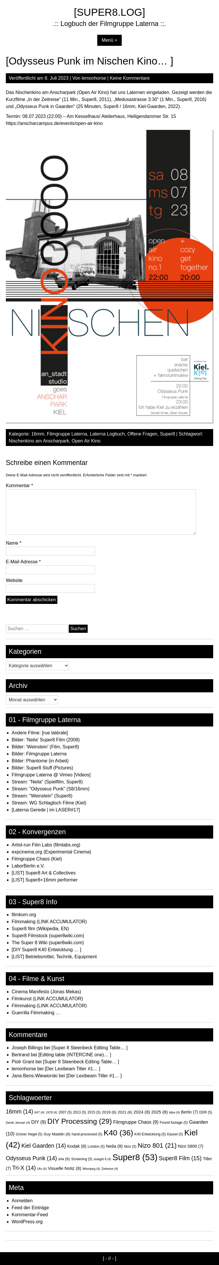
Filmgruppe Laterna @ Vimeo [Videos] (51, 774)
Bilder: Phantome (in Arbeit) (40, 760)
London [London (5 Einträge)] (96, 1146)
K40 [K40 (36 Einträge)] (118, 1132)
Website (14, 580)
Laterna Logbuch (107, 433)
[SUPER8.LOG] (109, 12)
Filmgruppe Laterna (67, 433)
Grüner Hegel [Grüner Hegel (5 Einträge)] (29, 1134)
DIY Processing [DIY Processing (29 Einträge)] (79, 1121)
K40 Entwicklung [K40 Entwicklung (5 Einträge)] (150, 1134)
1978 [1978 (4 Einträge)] (51, 1112)
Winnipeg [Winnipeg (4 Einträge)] (91, 1168)
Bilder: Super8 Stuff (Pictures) (42, 767)
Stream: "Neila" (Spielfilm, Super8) (47, 781)
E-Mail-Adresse (23, 561)
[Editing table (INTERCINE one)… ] (74, 1054)
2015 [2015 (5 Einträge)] (93, 1112)
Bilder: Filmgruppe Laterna (39, 753)
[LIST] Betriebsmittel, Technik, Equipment (54, 956)
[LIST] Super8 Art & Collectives (44, 872)
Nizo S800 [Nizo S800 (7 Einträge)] (190, 1146)
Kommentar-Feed (30, 1214)
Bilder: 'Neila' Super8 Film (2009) (46, 739)
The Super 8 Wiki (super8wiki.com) (48, 942)
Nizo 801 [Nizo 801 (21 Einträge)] (157, 1145)
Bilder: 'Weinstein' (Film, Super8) (45, 746)
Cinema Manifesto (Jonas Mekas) (46, 991)
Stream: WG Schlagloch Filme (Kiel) (49, 802)
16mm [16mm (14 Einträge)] (19, 1111)
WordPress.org (27, 1221)
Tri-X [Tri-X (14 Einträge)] (24, 1168)
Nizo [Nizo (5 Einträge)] (130, 1146)
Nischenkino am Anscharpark (39, 440)
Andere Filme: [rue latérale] (40, 732)
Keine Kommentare (130, 78)
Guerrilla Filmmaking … (36, 1012)
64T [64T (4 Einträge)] (39, 1112)
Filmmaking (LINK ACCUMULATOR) (49, 921)
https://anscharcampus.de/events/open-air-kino (54, 123)
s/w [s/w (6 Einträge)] (64, 1159)
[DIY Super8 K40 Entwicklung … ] (46, 949)
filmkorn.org (24, 914)
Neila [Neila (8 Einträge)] (114, 1146)
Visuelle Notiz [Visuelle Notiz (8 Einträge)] (64, 1168)
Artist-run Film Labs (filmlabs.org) (46, 844)
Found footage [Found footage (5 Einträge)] (174, 1123)
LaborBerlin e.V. (28, 865)
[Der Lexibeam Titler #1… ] (72, 1068)
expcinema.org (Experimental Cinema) (51, 851)
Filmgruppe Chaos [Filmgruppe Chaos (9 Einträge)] (135, 1122)
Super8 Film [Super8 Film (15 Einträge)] (180, 1158)
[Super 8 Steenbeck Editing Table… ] (90, 1047)
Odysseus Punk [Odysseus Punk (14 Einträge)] (31, 1158)
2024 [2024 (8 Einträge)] (141, 1111)
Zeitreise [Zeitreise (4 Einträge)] (109, 1168)
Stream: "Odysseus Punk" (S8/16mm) (50, 788)
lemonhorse (94, 78)
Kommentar (19, 485)
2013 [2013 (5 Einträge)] (79, 1112)
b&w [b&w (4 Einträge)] (174, 1112)
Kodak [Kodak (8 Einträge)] (76, 1146)
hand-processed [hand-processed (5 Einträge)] (87, 1134)
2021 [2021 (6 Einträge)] (125, 1112)
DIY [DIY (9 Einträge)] (38, 1122)
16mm (37, 433)
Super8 (167, 433)
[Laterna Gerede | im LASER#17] (46, 809)
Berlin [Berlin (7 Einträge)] (189, 1112)
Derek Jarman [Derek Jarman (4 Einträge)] (18, 1122)
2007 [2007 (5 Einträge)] (65, 1112)
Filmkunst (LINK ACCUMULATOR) (47, 998)
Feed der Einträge (30, 1207)
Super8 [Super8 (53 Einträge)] (135, 1157)
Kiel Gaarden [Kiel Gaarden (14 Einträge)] (43, 1145)
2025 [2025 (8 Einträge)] (159, 1111)
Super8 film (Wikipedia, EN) (40, 928)
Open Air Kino (86, 440)
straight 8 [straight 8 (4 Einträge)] (102, 1159)
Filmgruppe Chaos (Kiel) (37, 858)
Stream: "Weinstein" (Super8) (42, 795)
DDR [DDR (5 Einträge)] (205, 1112)
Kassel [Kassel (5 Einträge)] (175, 1134)
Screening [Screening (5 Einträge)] (81, 1159)
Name (13, 543)
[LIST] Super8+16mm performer (44, 879)
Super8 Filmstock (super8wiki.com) (48, 935)
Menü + (109, 40)
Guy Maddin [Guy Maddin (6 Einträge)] (57, 1134)
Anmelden (22, 1200)
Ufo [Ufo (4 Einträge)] (42, 1168)
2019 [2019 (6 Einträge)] (109, 1112)
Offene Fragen (142, 433)
